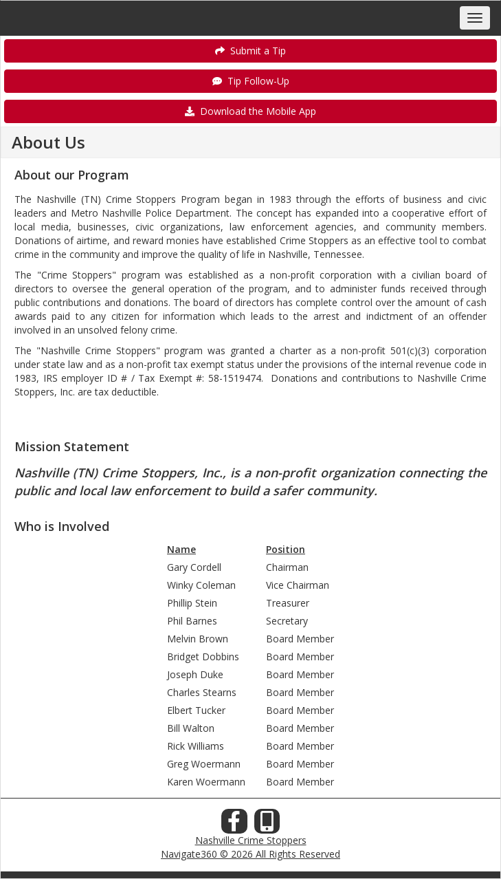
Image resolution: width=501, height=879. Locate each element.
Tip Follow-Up (250, 80)
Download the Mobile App (250, 111)
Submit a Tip (250, 50)
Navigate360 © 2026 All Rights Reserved (250, 853)
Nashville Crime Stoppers (251, 840)
